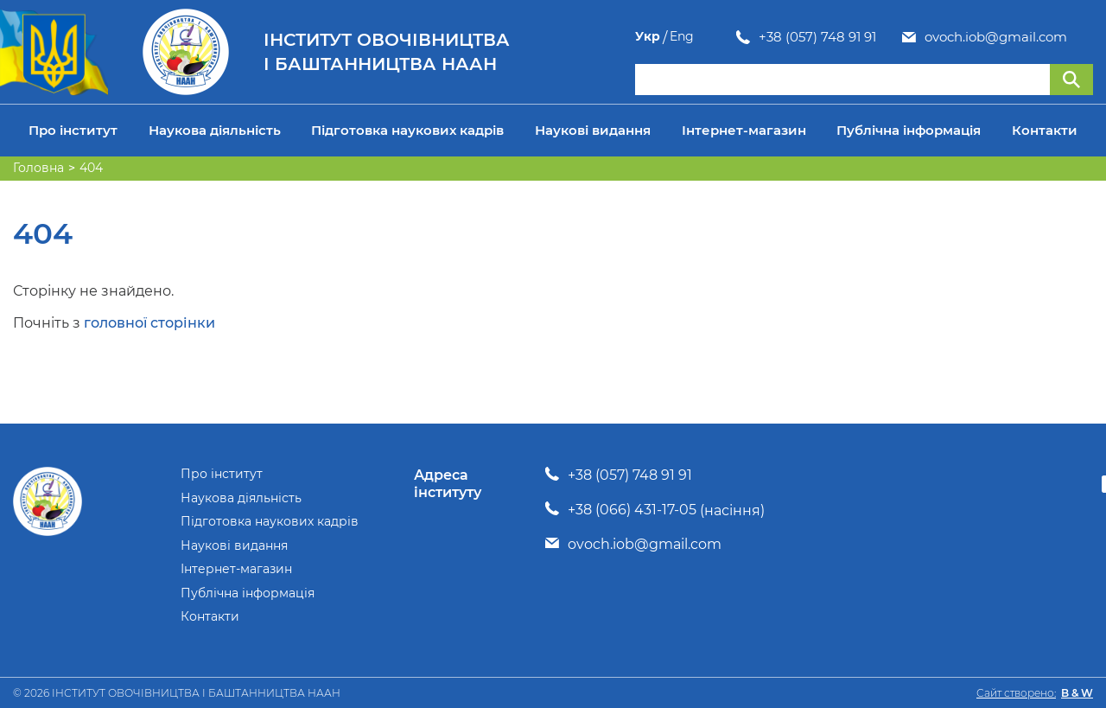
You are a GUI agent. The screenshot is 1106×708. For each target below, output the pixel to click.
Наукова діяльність (215, 130)
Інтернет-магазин (744, 130)
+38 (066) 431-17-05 (632, 509)
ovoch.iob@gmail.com (894, 37)
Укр (1046, 36)
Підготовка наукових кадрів (407, 130)
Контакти (1044, 130)
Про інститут (73, 130)
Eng (1081, 36)
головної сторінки (149, 323)
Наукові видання (593, 130)
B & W (1077, 692)
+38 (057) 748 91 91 (716, 37)
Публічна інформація (908, 130)
